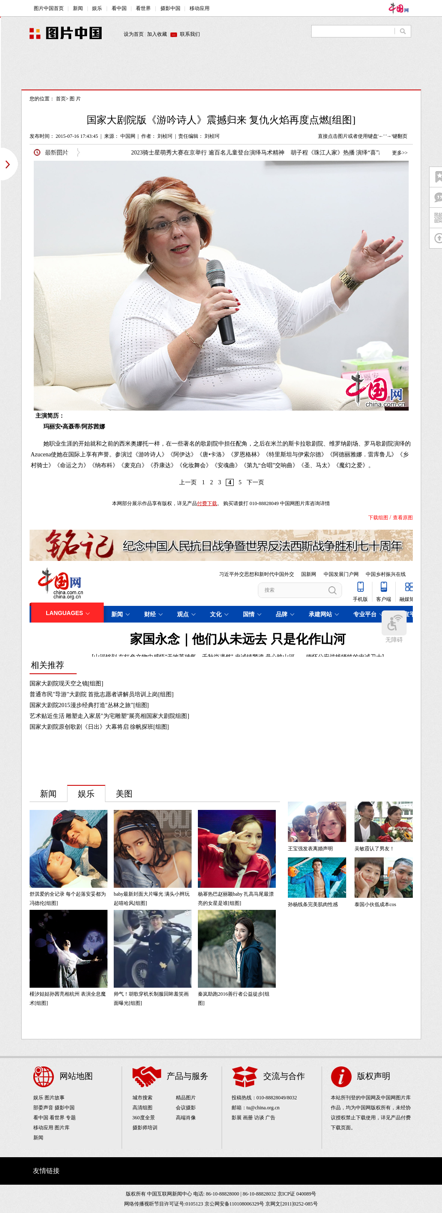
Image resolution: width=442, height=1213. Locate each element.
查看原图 (403, 518)
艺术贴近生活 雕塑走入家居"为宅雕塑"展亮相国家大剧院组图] (110, 716)
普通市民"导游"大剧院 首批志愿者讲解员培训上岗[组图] (102, 694)
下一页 (255, 482)
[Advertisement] (221, 71)
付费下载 (207, 503)
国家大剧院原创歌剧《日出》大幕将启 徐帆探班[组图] (99, 727)
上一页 (188, 482)
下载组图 (378, 518)
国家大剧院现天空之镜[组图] (66, 683)
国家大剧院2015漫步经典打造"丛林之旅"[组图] (89, 705)
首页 (61, 99)
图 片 (75, 99)
